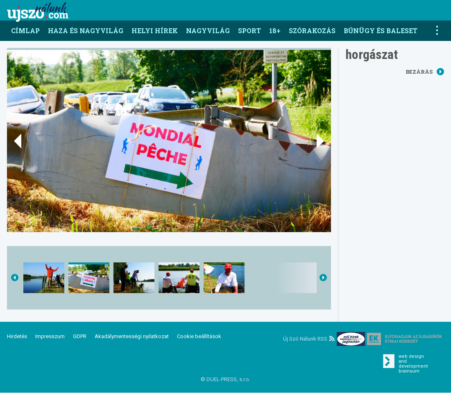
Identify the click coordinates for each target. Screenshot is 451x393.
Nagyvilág (208, 30)
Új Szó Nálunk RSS (309, 339)
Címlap (25, 30)
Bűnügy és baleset (380, 30)
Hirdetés (17, 336)
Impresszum (50, 336)
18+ (275, 30)
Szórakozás (312, 30)
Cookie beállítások (199, 336)
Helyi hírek (154, 30)
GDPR (79, 336)
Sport (249, 30)
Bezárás (425, 71)
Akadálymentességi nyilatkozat (132, 336)
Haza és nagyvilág (85, 30)
